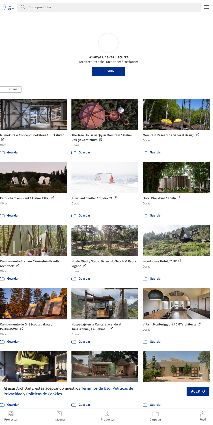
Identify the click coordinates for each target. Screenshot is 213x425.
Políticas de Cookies (44, 394)
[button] (11, 89)
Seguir (108, 71)
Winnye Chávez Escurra (108, 57)
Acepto (198, 391)
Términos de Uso (95, 388)
